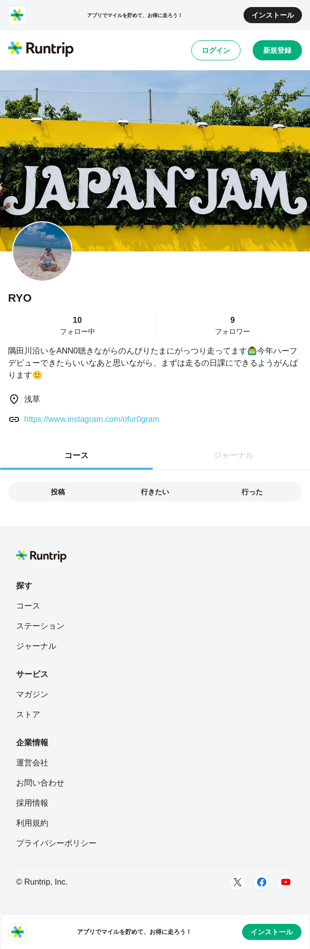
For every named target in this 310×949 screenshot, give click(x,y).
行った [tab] (252, 492)
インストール (273, 15)
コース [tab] (76, 455)
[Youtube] (286, 882)
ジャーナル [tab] (233, 455)
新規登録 (277, 50)
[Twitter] (237, 882)
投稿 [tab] (58, 492)
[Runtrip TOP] (40, 49)
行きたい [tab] (155, 492)
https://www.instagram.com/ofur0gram (92, 419)
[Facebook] (262, 882)
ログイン (216, 50)
